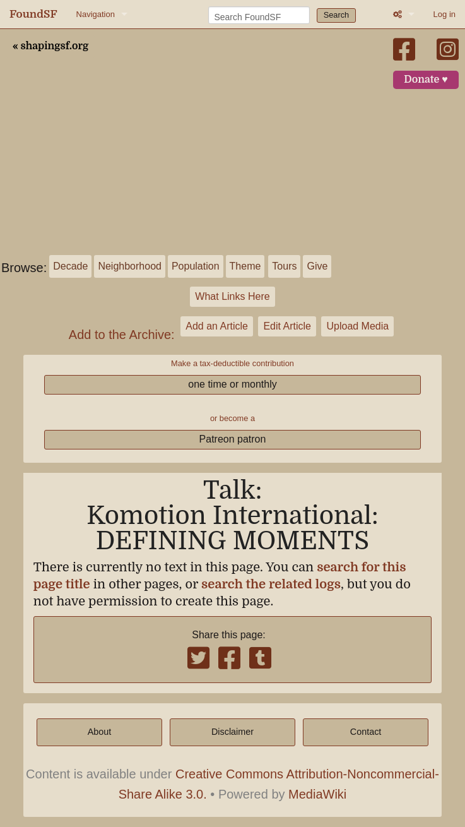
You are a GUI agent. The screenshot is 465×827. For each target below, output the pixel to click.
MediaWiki (317, 794)
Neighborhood (130, 266)
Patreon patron (232, 439)
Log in (444, 14)
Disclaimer (232, 732)
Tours (284, 266)
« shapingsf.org (50, 46)
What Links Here (232, 296)
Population (196, 266)
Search (337, 15)
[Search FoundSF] (259, 15)
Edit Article (287, 326)
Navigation (95, 14)
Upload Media (357, 326)
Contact (366, 732)
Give (317, 266)
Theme (245, 266)
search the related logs (271, 584)
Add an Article (216, 326)
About (100, 732)
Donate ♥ (426, 79)
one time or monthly (232, 384)
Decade (70, 266)
